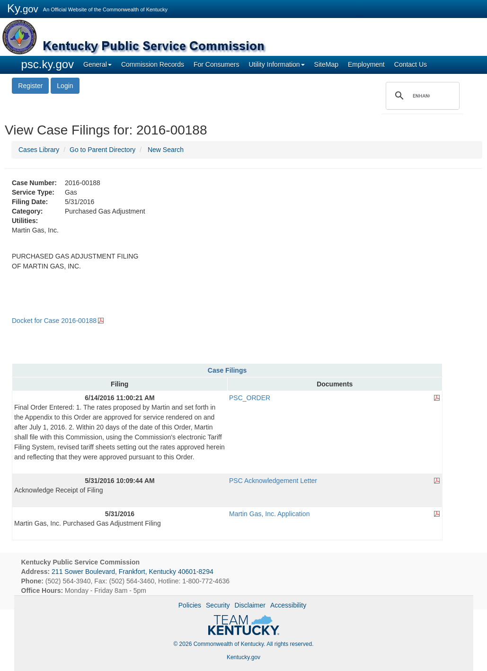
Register (30, 85)
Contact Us (410, 64)
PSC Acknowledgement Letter (273, 480)
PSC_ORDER (249, 398)
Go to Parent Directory (102, 149)
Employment (366, 64)
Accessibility (288, 605)
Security (218, 605)
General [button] (97, 64)
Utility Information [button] (276, 64)
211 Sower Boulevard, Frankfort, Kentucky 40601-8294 (132, 571)
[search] (421, 95)
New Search (166, 149)
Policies (189, 605)
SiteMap (326, 64)
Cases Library (38, 149)
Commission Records (152, 64)
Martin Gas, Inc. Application (269, 514)
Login (65, 85)
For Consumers (216, 64)
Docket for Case (54, 320)
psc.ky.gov (47, 64)
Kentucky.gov (243, 657)
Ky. (22, 8)
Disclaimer (250, 605)
